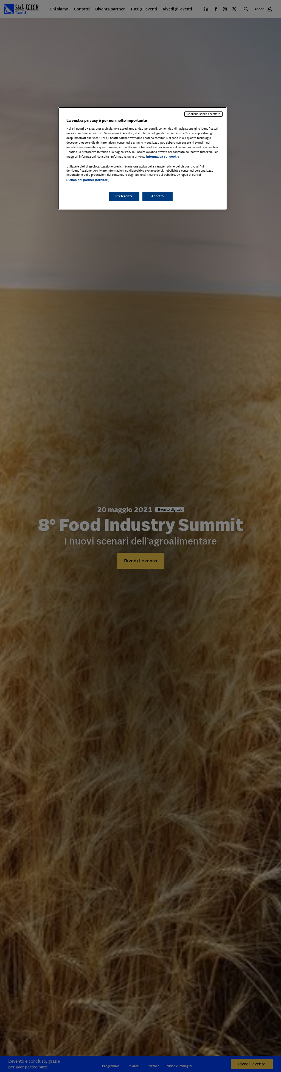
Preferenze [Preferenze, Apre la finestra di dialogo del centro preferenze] (124, 196)
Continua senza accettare (203, 114)
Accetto (157, 196)
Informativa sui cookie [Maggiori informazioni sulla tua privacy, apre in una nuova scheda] (162, 156)
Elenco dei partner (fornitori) (87, 180)
